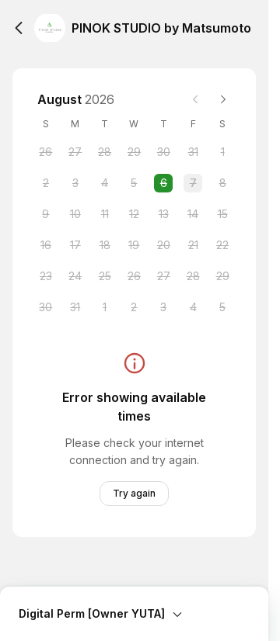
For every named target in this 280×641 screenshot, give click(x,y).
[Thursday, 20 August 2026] (163, 245)
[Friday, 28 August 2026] (193, 276)
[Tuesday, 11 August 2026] (105, 214)
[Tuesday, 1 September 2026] (105, 307)
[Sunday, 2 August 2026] (46, 183)
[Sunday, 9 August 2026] (46, 214)
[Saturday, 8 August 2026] (222, 183)
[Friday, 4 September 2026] (193, 307)
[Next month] (223, 99)
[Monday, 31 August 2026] (75, 307)
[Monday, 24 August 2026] (75, 276)
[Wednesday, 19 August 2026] (133, 245)
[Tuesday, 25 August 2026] (105, 276)
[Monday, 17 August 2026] (75, 245)
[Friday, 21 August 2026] (193, 245)
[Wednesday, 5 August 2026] (133, 183)
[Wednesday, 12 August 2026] (133, 214)
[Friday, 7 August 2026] (193, 183)
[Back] (18, 28)
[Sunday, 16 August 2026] (46, 245)
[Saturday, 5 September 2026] (222, 307)
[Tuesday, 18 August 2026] (105, 245)
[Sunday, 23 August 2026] (46, 276)
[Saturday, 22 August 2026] (222, 245)
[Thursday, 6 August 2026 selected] (163, 183)
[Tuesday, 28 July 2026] (105, 152)
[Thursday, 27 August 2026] (163, 276)
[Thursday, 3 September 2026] (163, 307)
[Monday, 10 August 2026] (75, 214)
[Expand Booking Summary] (134, 604)
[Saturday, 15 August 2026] (222, 214)
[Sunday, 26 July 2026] (46, 152)
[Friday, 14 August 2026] (193, 214)
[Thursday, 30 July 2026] (163, 152)
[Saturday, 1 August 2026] (222, 152)
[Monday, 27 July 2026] (75, 152)
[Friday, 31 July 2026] (193, 152)
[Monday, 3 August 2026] (75, 183)
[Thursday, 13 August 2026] (163, 214)
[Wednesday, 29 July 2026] (133, 152)
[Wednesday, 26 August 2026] (133, 276)
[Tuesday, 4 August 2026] (105, 183)
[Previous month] (195, 99)
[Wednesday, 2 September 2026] (133, 307)
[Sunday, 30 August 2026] (46, 307)
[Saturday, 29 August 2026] (222, 276)
